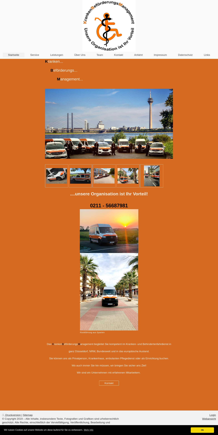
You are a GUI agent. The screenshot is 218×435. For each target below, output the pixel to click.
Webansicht (209, 418)
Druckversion (11, 415)
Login (213, 415)
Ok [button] (202, 430)
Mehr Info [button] (88, 430)
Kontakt (109, 383)
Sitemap (28, 415)
